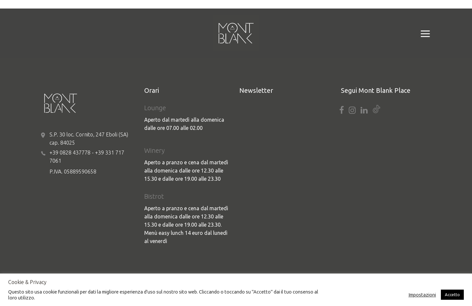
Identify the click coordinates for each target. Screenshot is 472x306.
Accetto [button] (452, 294)
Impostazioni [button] (422, 294)
